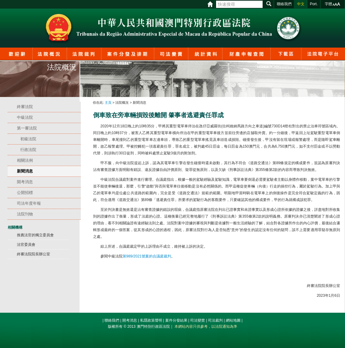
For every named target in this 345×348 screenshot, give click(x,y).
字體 (328, 4)
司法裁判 (215, 320)
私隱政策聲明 (151, 320)
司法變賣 (197, 320)
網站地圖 (233, 320)
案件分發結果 (176, 320)
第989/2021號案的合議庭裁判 (147, 256)
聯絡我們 (111, 320)
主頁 (108, 102)
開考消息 (129, 320)
